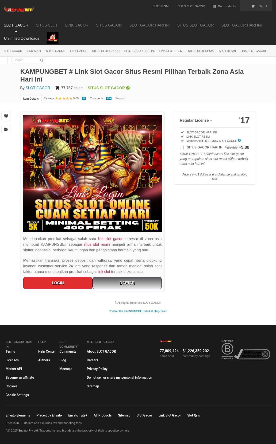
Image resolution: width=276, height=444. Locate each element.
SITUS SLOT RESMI (201, 51)
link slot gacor (110, 239)
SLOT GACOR (13, 51)
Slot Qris (193, 415)
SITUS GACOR (55, 51)
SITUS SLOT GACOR (106, 51)
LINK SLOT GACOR (253, 51)
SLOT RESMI (227, 51)
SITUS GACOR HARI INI (218, 147)
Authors (44, 360)
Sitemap (93, 386)
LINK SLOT (34, 51)
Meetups (65, 369)
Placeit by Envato (49, 415)
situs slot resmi (97, 244)
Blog (62, 360)
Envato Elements (18, 415)
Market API (14, 369)
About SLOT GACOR (101, 351)
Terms (10, 351)
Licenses (12, 360)
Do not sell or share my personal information (119, 377)
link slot (104, 272)
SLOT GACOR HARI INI (139, 51)
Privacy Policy (97, 369)
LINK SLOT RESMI (171, 51)
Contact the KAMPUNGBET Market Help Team (138, 311)
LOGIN (58, 283)
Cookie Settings (17, 395)
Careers (92, 360)
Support (120, 98)
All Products (103, 415)
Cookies (12, 386)
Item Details (31, 98)
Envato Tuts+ (77, 415)
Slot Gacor (144, 415)
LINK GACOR (79, 51)
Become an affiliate (20, 377)
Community (67, 351)
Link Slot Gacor (169, 415)
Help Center (47, 351)
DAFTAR (127, 283)
